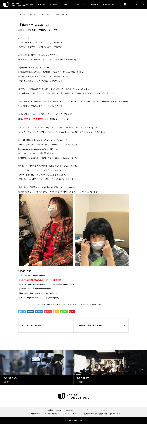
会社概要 (53, 5)
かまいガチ (61, 304)
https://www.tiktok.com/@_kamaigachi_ (43, 298)
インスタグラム (125, 5)
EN (137, 4)
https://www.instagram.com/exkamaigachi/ (47, 293)
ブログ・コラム (80, 5)
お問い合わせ (108, 5)
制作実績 (50, 415)
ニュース (65, 5)
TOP (41, 415)
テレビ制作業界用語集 (52, 418)
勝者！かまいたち (75, 304)
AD (100, 304)
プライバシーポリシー (71, 418)
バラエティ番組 (90, 304)
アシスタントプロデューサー (31, 304)
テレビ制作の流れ (33, 418)
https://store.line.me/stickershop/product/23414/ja (38, 149)
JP (143, 4)
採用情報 (94, 5)
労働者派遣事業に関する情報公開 (95, 418)
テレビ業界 (49, 304)
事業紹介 (41, 5)
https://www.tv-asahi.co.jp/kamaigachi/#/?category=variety (51, 284)
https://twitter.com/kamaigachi (39, 289)
